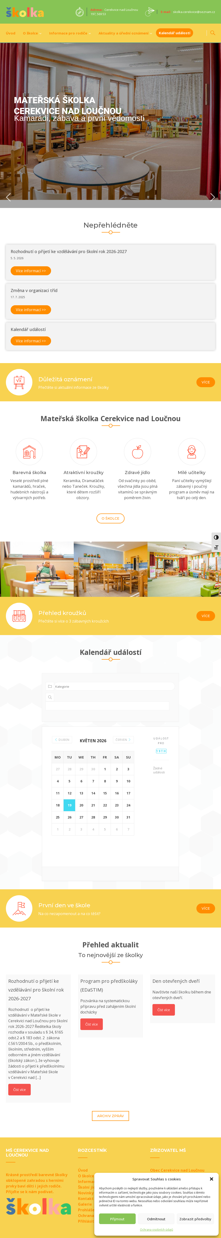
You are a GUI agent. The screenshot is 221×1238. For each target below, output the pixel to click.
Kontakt (86, 1198)
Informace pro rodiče (68, 33)
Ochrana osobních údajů (156, 1230)
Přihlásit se (88, 1221)
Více (206, 382)
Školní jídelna (91, 1187)
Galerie (85, 1204)
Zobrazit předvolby (195, 1219)
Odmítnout (156, 1219)
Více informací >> (31, 270)
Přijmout (117, 1219)
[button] (211, 1179)
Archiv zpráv (110, 1116)
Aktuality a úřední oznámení (123, 33)
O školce (30, 33)
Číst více (19, 1089)
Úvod (10, 33)
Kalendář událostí (174, 32)
